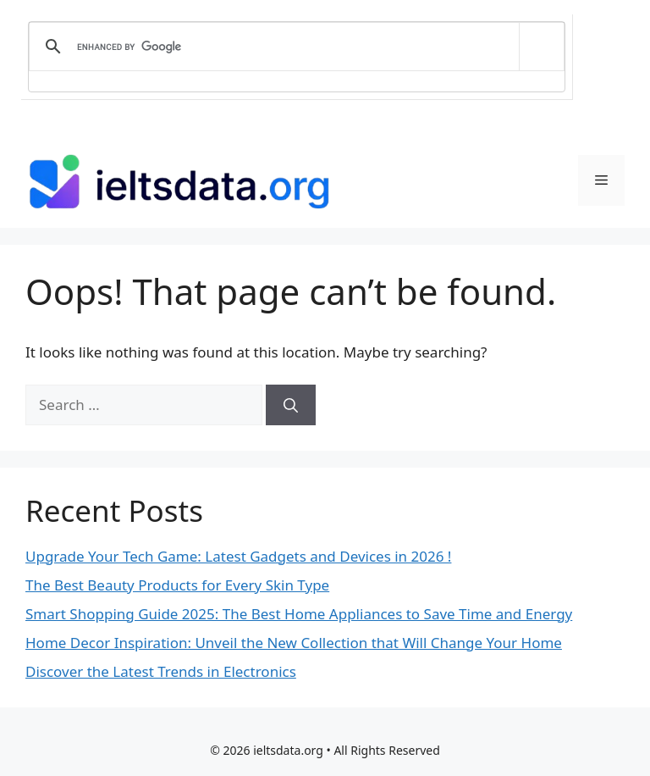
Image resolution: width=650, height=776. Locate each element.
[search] (293, 46)
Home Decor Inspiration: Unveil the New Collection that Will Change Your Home (293, 642)
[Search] (291, 405)
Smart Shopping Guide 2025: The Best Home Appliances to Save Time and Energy (298, 614)
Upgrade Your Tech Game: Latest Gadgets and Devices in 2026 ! (238, 556)
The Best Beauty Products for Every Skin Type (177, 585)
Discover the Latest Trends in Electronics (160, 671)
